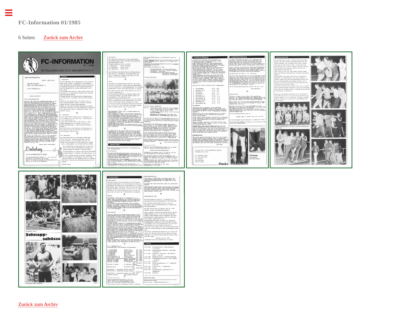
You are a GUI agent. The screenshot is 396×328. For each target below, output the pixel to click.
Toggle (12, 13)
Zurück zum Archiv (63, 37)
